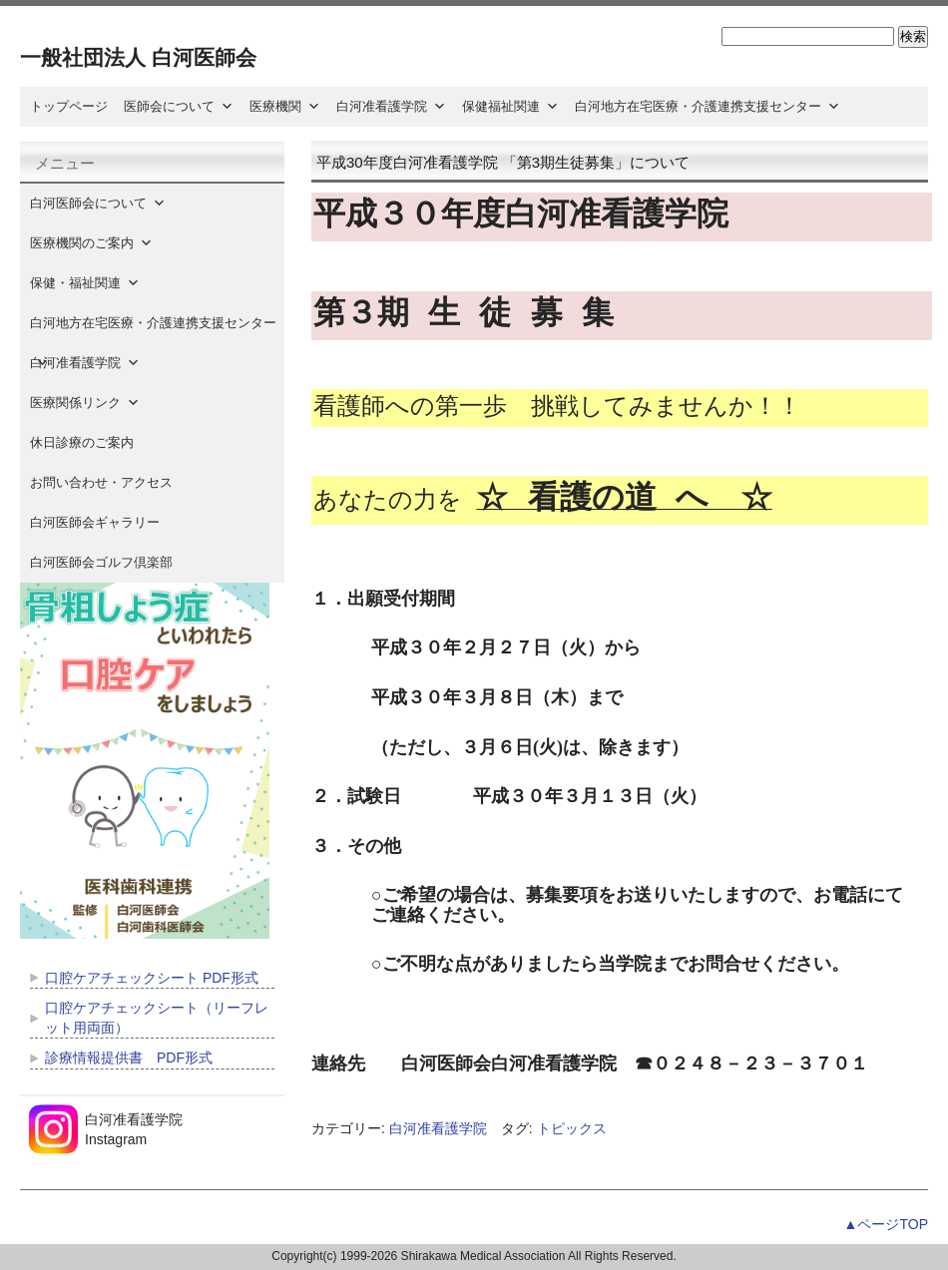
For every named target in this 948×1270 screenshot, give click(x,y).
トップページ (69, 106)
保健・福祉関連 (85, 282)
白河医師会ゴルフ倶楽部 (101, 562)
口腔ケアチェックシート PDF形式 (151, 978)
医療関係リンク (85, 402)
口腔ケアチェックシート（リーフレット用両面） (156, 1018)
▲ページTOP (886, 1224)
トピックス (572, 1128)
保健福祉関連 (510, 106)
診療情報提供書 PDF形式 (129, 1057)
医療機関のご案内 (91, 242)
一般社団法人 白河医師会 (138, 57)
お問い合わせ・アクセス (101, 482)
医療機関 (284, 106)
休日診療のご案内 (95, 442)
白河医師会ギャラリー (95, 522)
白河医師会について (98, 203)
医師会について (179, 106)
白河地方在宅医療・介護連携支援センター (707, 106)
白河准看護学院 (391, 106)
